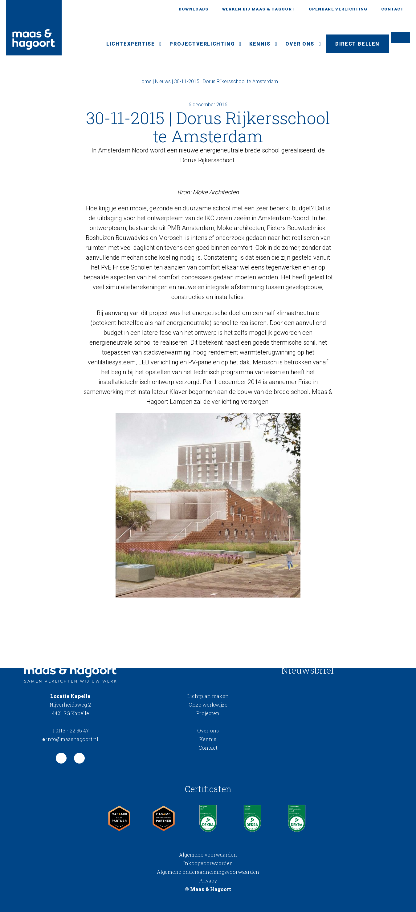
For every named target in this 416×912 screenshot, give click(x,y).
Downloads (194, 9)
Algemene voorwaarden (208, 854)
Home (145, 81)
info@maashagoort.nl (70, 739)
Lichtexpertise (130, 44)
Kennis (260, 44)
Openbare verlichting (338, 9)
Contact (392, 9)
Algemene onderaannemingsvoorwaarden (208, 872)
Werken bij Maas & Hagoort (258, 9)
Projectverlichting (202, 44)
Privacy (208, 880)
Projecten (207, 713)
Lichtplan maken (208, 696)
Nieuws (163, 81)
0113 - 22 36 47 (70, 730)
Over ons (299, 44)
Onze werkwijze (208, 704)
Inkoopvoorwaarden (208, 863)
